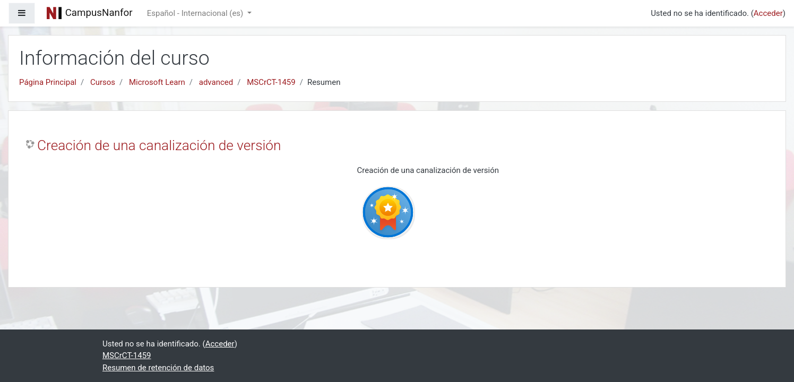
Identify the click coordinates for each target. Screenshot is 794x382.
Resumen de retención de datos (158, 367)
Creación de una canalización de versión (159, 145)
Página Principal (47, 82)
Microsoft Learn (157, 82)
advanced (216, 82)
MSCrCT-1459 (271, 82)
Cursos (102, 82)
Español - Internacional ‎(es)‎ (196, 13)
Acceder (768, 13)
